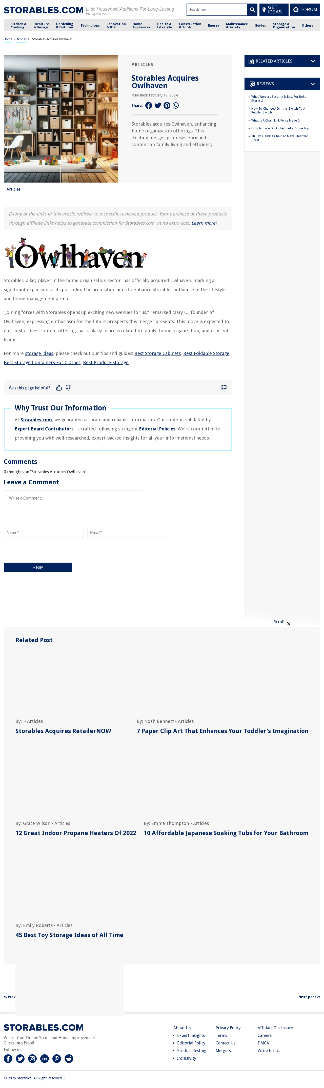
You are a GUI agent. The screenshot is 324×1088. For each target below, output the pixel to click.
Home (8, 39)
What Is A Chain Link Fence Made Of (276, 120)
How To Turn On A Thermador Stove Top (280, 128)
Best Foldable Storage (206, 353)
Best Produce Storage (106, 362)
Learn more (203, 223)
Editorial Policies (157, 428)
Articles (21, 39)
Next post (309, 997)
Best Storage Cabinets (157, 353)
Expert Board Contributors (44, 428)
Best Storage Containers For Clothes (42, 362)
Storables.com (36, 419)
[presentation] (42, 550)
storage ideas (39, 353)
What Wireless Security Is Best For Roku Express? (278, 99)
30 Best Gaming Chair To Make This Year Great (279, 138)
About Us (182, 1027)
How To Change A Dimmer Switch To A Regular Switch (278, 110)
